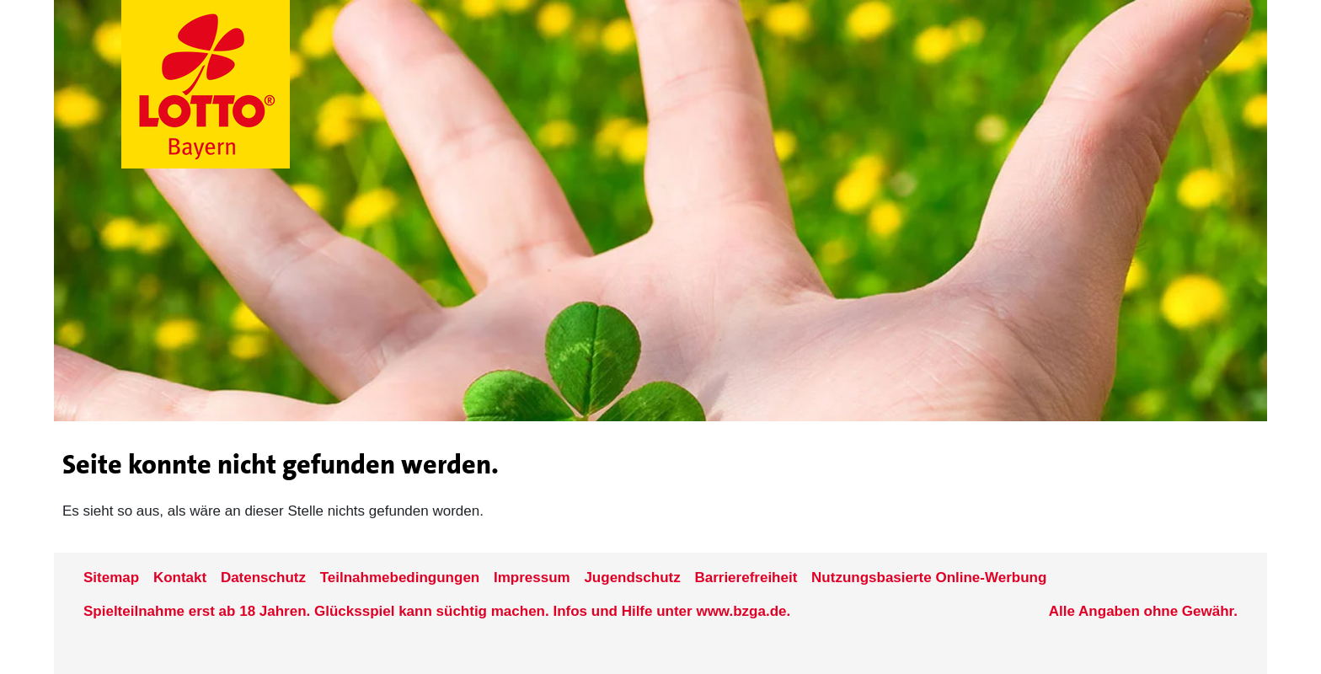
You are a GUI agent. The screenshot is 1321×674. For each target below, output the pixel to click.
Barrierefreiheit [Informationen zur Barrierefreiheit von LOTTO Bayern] (745, 578)
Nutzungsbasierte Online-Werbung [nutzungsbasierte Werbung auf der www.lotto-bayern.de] (928, 578)
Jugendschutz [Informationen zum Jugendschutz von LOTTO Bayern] (632, 578)
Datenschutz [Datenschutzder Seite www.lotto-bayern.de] (263, 578)
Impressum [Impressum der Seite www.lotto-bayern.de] (532, 578)
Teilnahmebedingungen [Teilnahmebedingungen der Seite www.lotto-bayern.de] (400, 578)
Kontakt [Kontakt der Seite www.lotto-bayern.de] (179, 578)
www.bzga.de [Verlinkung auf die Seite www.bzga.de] (741, 611)
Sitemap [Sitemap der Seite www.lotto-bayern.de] (111, 578)
